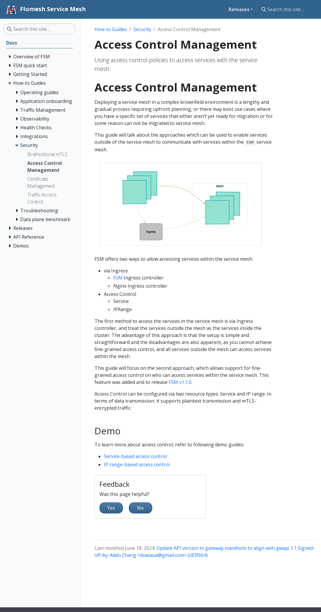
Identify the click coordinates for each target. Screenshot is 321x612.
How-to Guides (110, 29)
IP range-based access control (137, 464)
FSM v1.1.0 (180, 382)
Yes (111, 508)
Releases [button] (239, 9)
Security (142, 29)
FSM (118, 277)
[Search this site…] (287, 9)
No (140, 508)
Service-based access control (135, 456)
